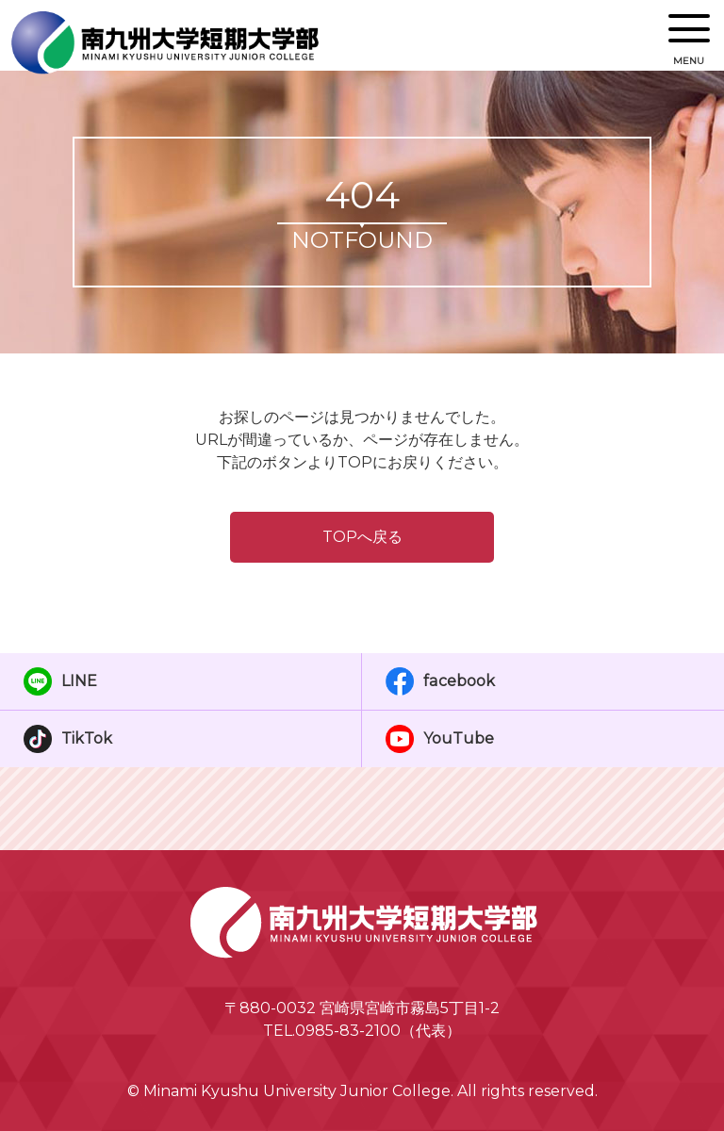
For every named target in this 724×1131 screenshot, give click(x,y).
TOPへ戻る (362, 537)
